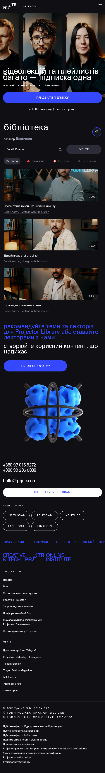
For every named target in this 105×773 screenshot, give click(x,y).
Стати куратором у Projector (20, 631)
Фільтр (84, 149)
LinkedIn (44, 526)
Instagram (17, 515)
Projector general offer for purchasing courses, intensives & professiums (45, 748)
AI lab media (10, 677)
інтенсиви (64, 542)
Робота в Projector (14, 599)
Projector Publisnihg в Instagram (22, 657)
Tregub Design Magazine (17, 670)
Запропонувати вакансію (18, 606)
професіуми (17, 542)
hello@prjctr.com (19, 480)
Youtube (73, 515)
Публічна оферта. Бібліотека (20, 735)
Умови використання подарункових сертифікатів (32, 753)
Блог (6, 586)
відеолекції (88, 542)
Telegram (45, 515)
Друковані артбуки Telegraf (19, 650)
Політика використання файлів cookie (25, 739)
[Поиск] (35, 149)
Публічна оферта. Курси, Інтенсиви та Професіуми (32, 726)
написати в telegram (52, 492)
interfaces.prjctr (12, 683)
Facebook (16, 526)
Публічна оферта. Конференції (21, 730)
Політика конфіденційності (19, 744)
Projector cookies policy (17, 757)
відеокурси (41, 542)
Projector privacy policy (16, 762)
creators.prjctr (11, 690)
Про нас (8, 579)
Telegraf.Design (12, 663)
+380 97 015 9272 (19, 465)
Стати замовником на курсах (20, 593)
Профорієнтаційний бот (17, 613)
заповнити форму (35, 366)
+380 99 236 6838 (19, 470)
